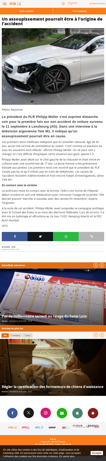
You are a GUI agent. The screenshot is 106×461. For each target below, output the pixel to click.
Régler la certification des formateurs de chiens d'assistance (52, 386)
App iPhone (77, 413)
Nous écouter (98, 3)
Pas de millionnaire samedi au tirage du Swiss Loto (44, 316)
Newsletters (62, 413)
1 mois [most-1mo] (27, 335)
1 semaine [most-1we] (15, 335)
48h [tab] (5, 335)
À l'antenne (80, 11)
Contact (58, 444)
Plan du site (66, 444)
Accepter (97, 453)
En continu (26, 11)
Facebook (12, 413)
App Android (93, 413)
